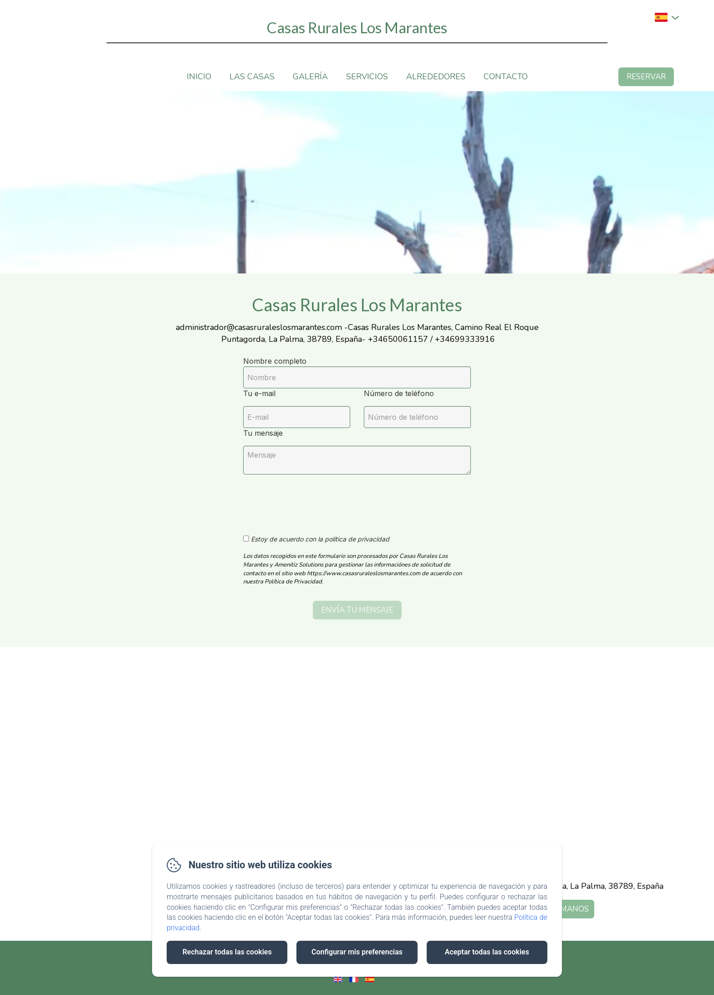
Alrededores (435, 76)
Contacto (506, 76)
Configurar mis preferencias (357, 952)
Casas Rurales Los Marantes (357, 27)
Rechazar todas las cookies (227, 952)
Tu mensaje (263, 433)
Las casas (252, 76)
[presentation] (313, 499)
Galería (310, 76)
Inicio (199, 76)
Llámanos (567, 909)
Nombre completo (274, 361)
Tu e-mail (259, 393)
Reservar (646, 77)
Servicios (367, 76)
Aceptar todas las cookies (487, 952)
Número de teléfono (399, 393)
